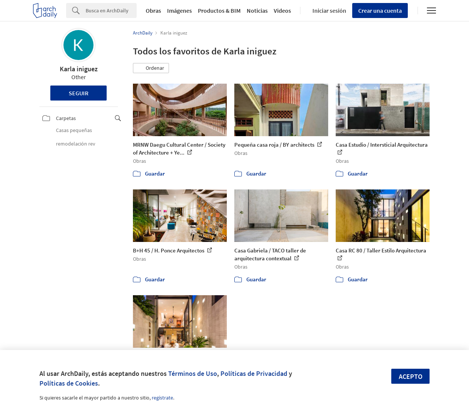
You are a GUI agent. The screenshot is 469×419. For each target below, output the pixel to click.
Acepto (410, 376)
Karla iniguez (79, 69)
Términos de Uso (192, 373)
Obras (153, 11)
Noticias (257, 11)
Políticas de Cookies (68, 383)
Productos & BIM (219, 11)
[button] (151, 68)
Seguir (79, 93)
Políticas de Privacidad (253, 373)
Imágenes (179, 11)
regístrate (162, 397)
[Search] (111, 10)
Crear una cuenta (380, 10)
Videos (282, 11)
